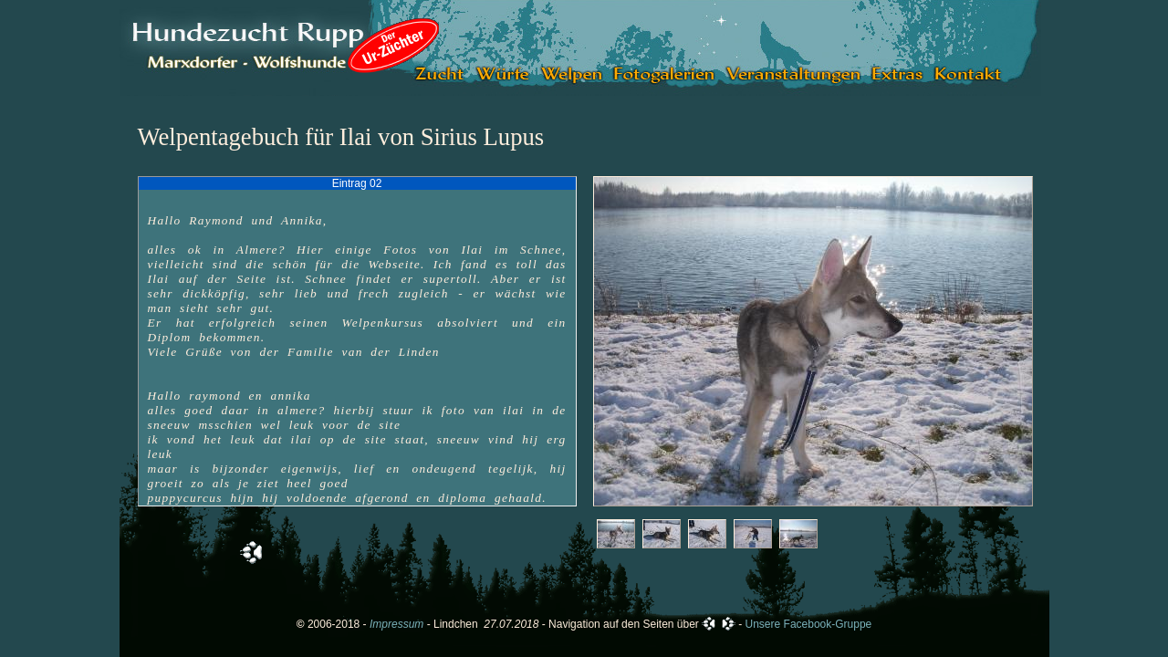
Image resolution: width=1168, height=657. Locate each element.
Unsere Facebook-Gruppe (809, 624)
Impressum (396, 624)
